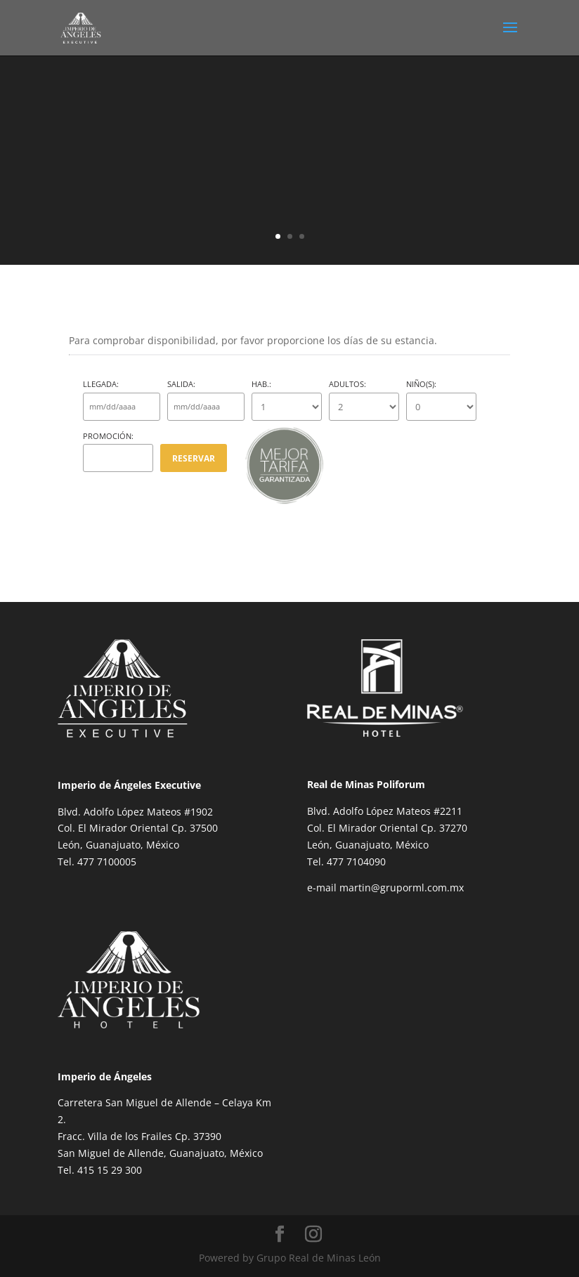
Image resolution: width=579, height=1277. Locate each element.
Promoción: (118, 452)
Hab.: (287, 400)
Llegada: (121, 400)
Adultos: (364, 400)
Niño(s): (441, 400)
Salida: (206, 400)
